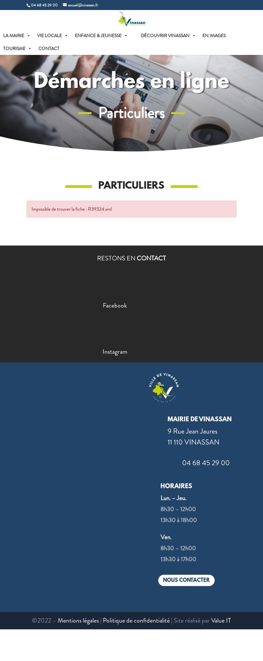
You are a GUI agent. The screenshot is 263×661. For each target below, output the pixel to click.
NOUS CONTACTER (186, 580)
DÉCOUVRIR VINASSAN (168, 35)
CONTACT (48, 48)
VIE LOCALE (52, 35)
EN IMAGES (214, 35)
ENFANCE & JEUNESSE (101, 35)
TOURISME (17, 48)
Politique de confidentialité (136, 620)
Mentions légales (78, 620)
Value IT (221, 620)
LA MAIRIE (17, 35)
